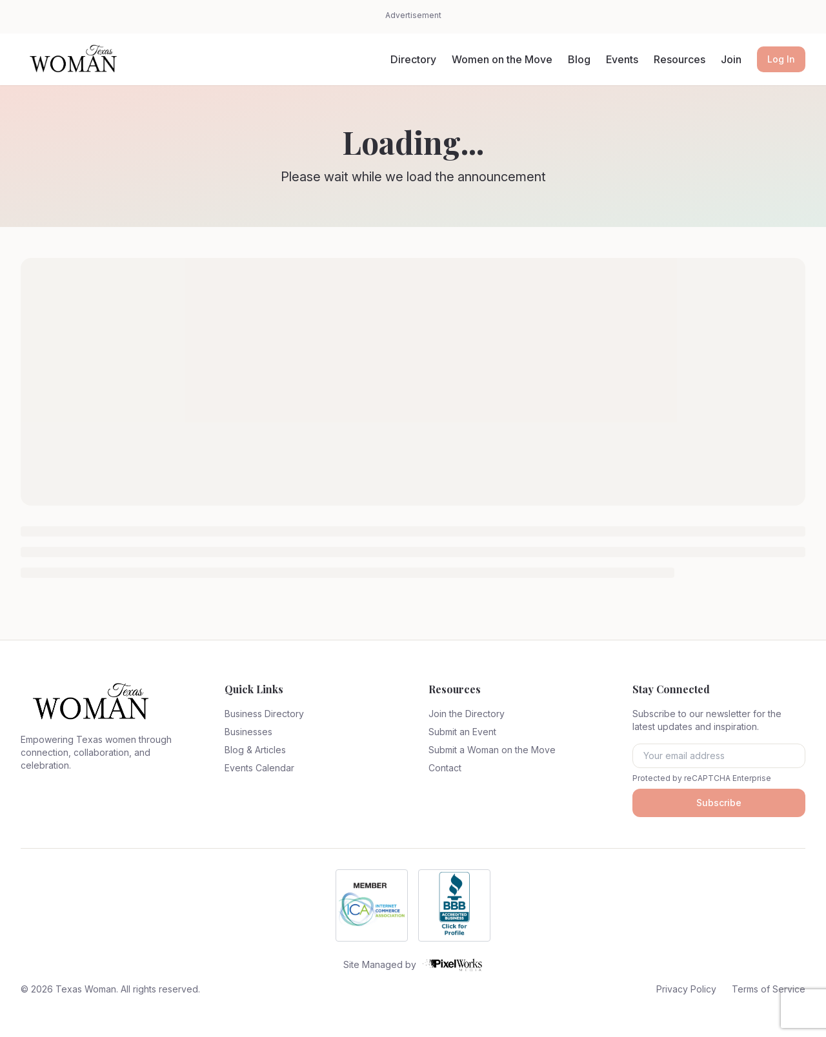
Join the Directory (466, 713)
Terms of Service (768, 988)
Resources (679, 59)
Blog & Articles (255, 749)
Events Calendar (259, 767)
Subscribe (718, 802)
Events (622, 59)
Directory (413, 59)
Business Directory (264, 713)
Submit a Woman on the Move (492, 749)
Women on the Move (502, 59)
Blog (579, 59)
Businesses (248, 731)
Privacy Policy (686, 988)
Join (731, 59)
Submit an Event (462, 731)
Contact (444, 767)
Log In (781, 59)
